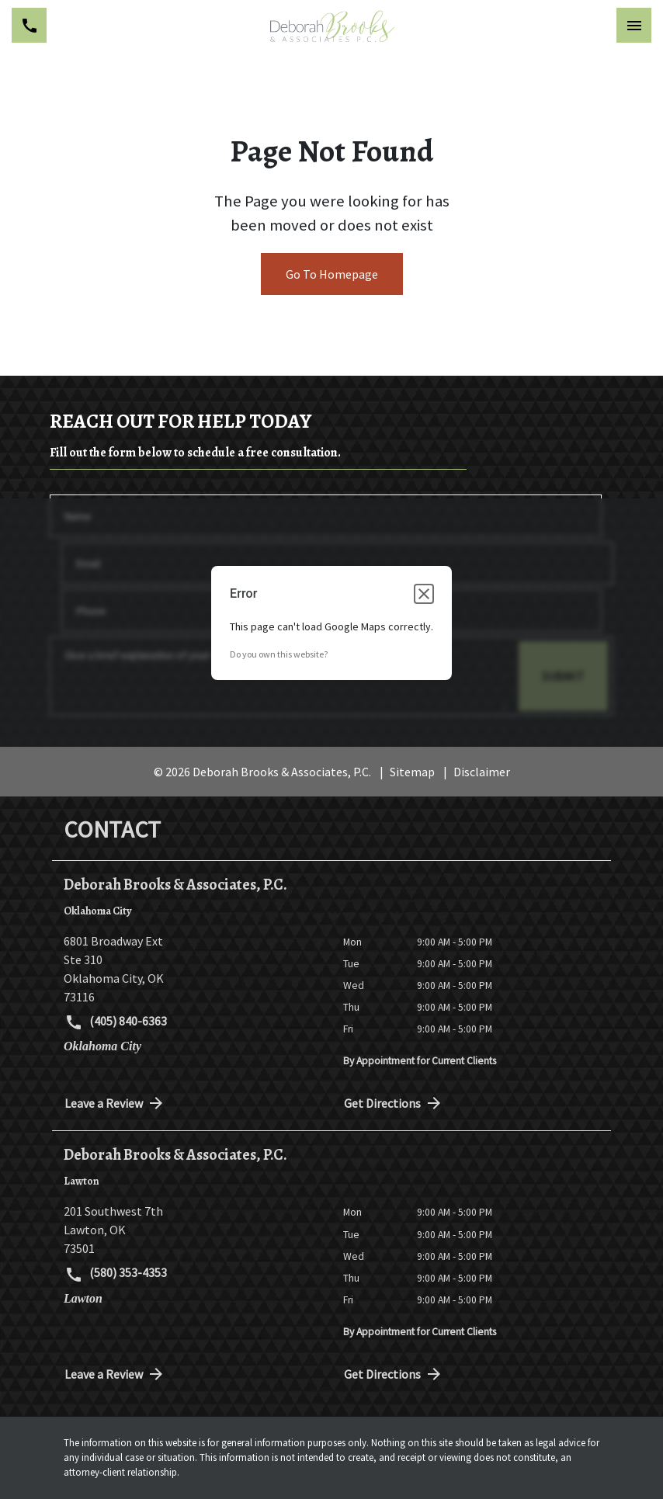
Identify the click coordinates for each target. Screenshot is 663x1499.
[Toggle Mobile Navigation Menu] (633, 25)
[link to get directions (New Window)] (192, 969)
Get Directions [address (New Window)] (393, 1103)
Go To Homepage (332, 274)
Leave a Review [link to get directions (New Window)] (114, 1103)
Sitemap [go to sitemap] (412, 771)
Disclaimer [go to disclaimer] (481, 771)
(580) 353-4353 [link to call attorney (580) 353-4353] (115, 1274)
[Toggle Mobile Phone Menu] (29, 25)
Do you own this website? (279, 654)
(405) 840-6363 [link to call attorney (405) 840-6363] (115, 1022)
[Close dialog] (424, 594)
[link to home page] (332, 25)
